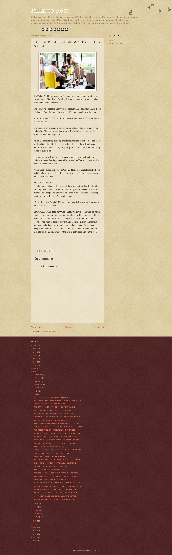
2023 (35, 355)
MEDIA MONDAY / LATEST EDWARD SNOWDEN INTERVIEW (56, 463)
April (36, 507)
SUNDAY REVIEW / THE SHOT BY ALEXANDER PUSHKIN (54, 443)
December (38, 374)
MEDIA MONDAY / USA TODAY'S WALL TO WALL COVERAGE (56, 489)
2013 (35, 534)
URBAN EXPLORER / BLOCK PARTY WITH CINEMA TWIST (55, 499)
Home (68, 327)
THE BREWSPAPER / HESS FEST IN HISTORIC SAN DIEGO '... (56, 473)
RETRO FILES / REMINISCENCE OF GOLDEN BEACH (53, 413)
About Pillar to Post (115, 43)
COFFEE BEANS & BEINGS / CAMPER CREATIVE (52, 397)
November (38, 378)
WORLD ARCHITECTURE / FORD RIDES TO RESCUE (53, 410)
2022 (35, 359)
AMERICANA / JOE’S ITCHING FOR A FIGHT (50, 456)
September (39, 384)
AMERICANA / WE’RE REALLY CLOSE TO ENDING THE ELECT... (57, 476)
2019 (35, 368)
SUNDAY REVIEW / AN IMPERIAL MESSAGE (50, 420)
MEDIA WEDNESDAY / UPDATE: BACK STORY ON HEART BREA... (58, 433)
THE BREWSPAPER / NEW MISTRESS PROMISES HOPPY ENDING (58, 427)
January (37, 517)
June (36, 394)
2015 (35, 527)
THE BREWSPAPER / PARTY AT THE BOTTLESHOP (52, 404)
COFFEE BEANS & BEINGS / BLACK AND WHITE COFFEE (55, 496)
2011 (35, 541)
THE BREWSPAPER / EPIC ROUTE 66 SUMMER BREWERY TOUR (57, 450)
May (36, 503)
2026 (35, 345)
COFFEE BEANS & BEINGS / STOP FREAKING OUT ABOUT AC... (57, 423)
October (37, 381)
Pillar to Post (49, 10)
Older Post (99, 327)
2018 (35, 372)
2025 (35, 349)
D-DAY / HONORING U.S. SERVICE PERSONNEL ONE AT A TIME (57, 483)
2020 (35, 365)
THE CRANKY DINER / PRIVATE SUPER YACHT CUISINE (54, 407)
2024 (35, 352)
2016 (35, 524)
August (37, 388)
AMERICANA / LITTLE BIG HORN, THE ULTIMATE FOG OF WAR (57, 417)
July (36, 391)
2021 (35, 362)
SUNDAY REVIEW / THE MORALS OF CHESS (50, 466)
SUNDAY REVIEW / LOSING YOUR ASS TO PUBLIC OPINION (56, 493)
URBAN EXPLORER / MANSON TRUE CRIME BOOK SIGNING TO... (58, 486)
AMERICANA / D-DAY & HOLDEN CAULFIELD (50, 479)
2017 (35, 521)
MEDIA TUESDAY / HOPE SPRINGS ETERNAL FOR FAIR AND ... (57, 437)
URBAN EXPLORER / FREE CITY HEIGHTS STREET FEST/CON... (57, 460)
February (38, 513)
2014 (35, 531)
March (37, 510)
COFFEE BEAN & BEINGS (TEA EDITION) (49, 446)
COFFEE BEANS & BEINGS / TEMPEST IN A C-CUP (52, 469)
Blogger (96, 550)
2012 (35, 537)
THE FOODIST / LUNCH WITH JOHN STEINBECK (51, 453)
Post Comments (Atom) (48, 332)
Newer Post (36, 327)
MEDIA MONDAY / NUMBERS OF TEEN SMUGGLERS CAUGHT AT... (58, 440)
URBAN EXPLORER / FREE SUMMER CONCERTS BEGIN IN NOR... (58, 400)
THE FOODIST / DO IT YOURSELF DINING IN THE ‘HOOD (54, 430)
